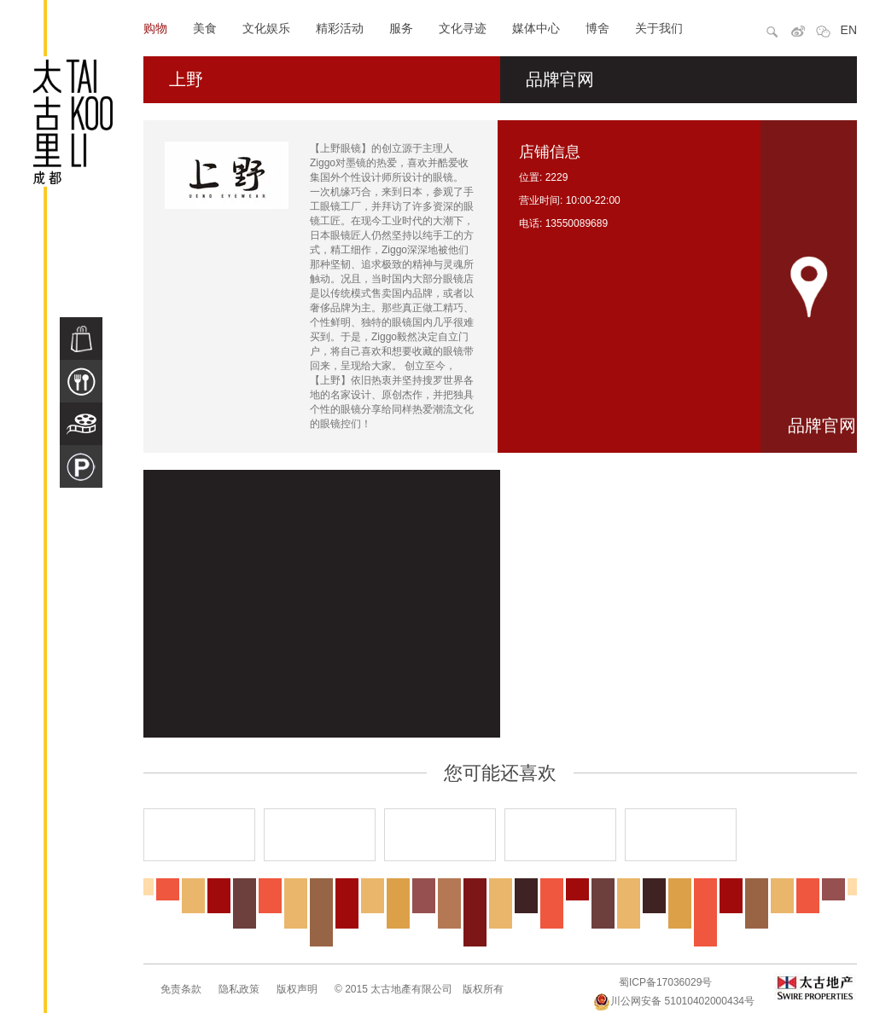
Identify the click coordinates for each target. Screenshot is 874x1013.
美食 (205, 28)
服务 (401, 28)
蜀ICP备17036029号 (665, 982)
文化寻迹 (463, 28)
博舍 (597, 28)
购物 (155, 28)
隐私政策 (238, 989)
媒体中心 (536, 28)
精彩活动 (340, 28)
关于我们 (659, 28)
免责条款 (180, 989)
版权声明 (297, 989)
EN (849, 30)
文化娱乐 (266, 28)
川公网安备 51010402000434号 (674, 1001)
